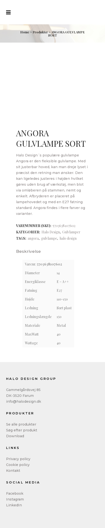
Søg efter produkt (21, 430)
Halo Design (51, 232)
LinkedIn (14, 505)
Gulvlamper (71, 232)
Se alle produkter (21, 424)
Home (24, 32)
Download (15, 436)
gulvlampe (49, 238)
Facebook (14, 493)
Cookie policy (18, 465)
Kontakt (13, 470)
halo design (68, 238)
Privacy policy (18, 459)
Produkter (40, 32)
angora (33, 238)
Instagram (15, 499)
